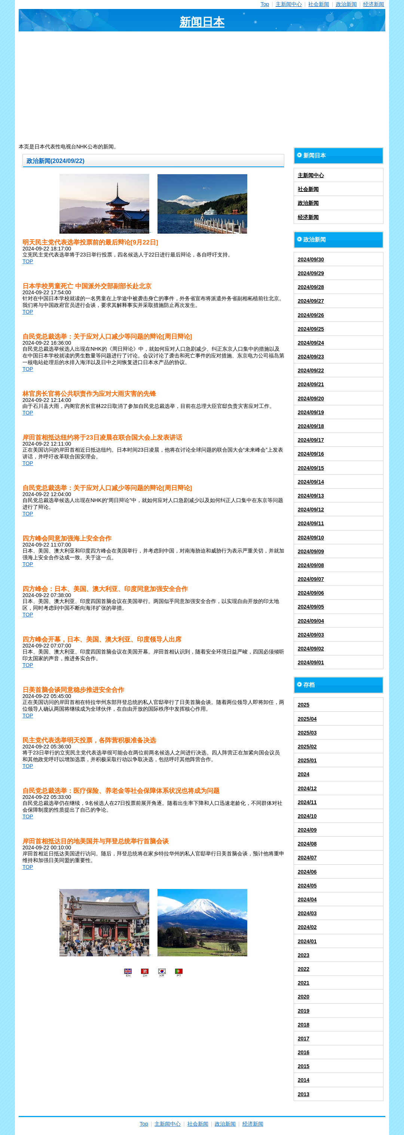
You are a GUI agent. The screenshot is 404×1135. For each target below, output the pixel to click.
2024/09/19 (311, 412)
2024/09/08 (311, 565)
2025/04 (307, 719)
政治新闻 (346, 4)
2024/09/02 (311, 649)
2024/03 (307, 913)
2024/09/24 (311, 343)
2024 (303, 774)
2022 (303, 969)
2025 (303, 705)
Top (265, 4)
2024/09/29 (311, 273)
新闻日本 (202, 22)
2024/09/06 (311, 593)
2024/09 (307, 830)
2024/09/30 (311, 259)
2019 (303, 1011)
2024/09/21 (311, 384)
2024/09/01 (311, 662)
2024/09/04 (311, 621)
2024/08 (307, 844)
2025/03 (307, 733)
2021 (303, 983)
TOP (27, 261)
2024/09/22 (311, 370)
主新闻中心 (289, 4)
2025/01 (307, 760)
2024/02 (307, 927)
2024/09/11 (311, 523)
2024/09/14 (311, 482)
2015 (303, 1066)
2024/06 (307, 872)
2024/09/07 (311, 579)
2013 (303, 1094)
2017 (303, 1039)
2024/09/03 (311, 635)
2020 (303, 997)
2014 (303, 1080)
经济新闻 (373, 4)
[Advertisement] (202, 87)
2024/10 (307, 816)
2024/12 (307, 788)
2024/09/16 (311, 454)
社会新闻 (318, 4)
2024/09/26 (311, 315)
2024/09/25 (311, 329)
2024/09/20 (311, 399)
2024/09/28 (311, 287)
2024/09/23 (311, 357)
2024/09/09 (311, 551)
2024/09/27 (311, 301)
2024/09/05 (311, 607)
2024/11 (307, 802)
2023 (303, 955)
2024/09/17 (311, 440)
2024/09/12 (311, 510)
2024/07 (307, 858)
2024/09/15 (311, 468)
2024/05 (307, 886)
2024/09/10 (311, 538)
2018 (303, 1025)
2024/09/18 (311, 426)
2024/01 (307, 941)
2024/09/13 (311, 496)
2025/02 (307, 747)
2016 (303, 1052)
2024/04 (307, 899)
